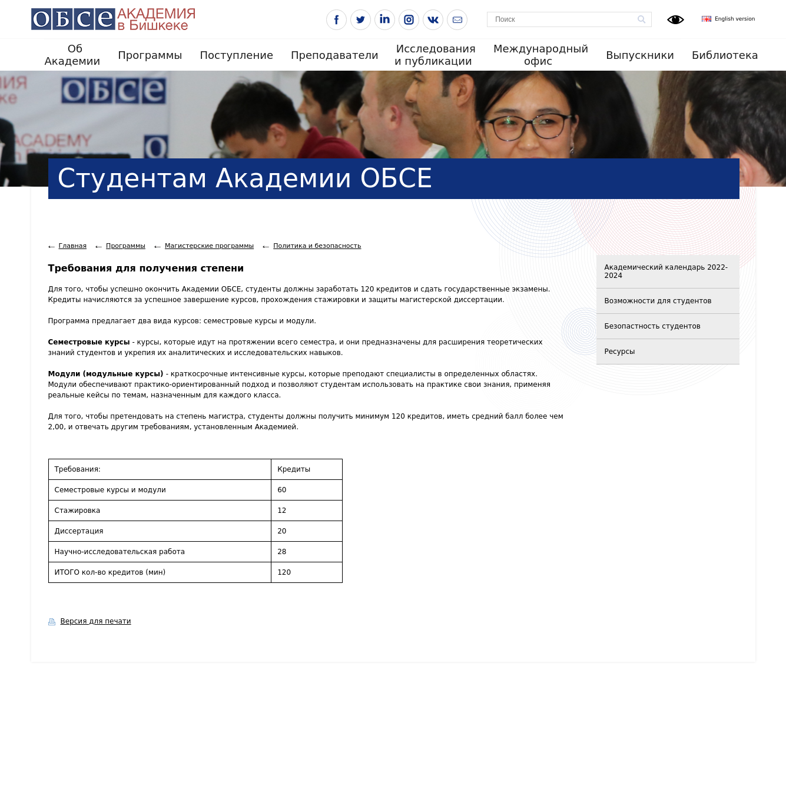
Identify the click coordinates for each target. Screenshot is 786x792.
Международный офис (540, 54)
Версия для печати (96, 621)
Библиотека (725, 55)
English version (735, 19)
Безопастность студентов (653, 326)
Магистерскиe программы (209, 246)
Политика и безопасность (317, 246)
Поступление (236, 55)
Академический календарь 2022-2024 (666, 271)
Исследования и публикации (435, 54)
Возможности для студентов (658, 301)
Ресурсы (620, 351)
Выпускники (640, 55)
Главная (73, 246)
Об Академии (73, 54)
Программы (150, 55)
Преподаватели (335, 55)
